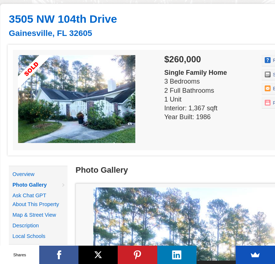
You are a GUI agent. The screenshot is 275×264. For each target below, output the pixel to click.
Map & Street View (34, 215)
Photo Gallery (29, 185)
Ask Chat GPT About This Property (35, 199)
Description (25, 225)
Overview (23, 174)
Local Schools (28, 236)
